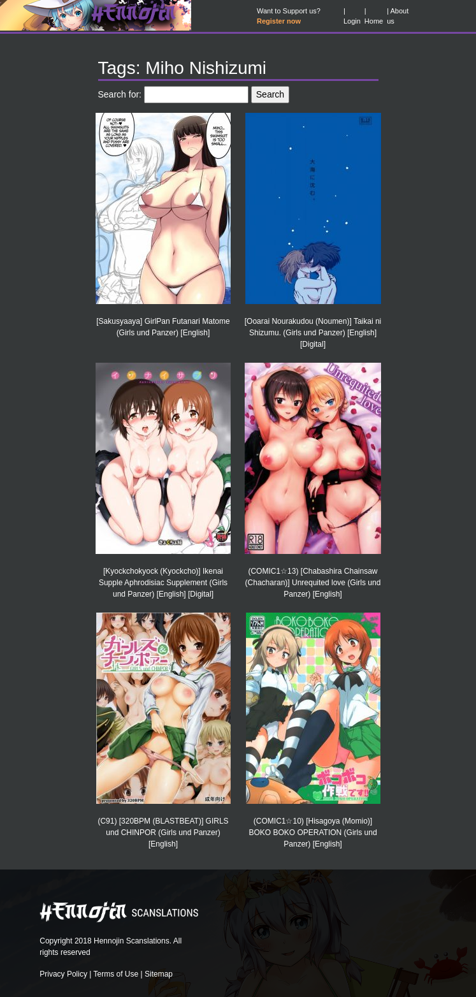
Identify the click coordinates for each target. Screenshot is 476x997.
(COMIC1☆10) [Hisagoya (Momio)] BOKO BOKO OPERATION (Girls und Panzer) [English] (313, 832)
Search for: (119, 94)
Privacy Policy (63, 974)
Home (373, 21)
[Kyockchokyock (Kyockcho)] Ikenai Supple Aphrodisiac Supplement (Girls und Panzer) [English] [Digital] (163, 583)
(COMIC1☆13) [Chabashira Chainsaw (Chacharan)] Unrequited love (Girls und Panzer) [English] (313, 583)
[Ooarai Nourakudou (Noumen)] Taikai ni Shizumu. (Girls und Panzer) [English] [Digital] (313, 333)
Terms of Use (116, 974)
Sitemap (159, 974)
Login (352, 21)
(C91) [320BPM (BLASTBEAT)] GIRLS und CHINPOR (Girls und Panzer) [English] (162, 832)
